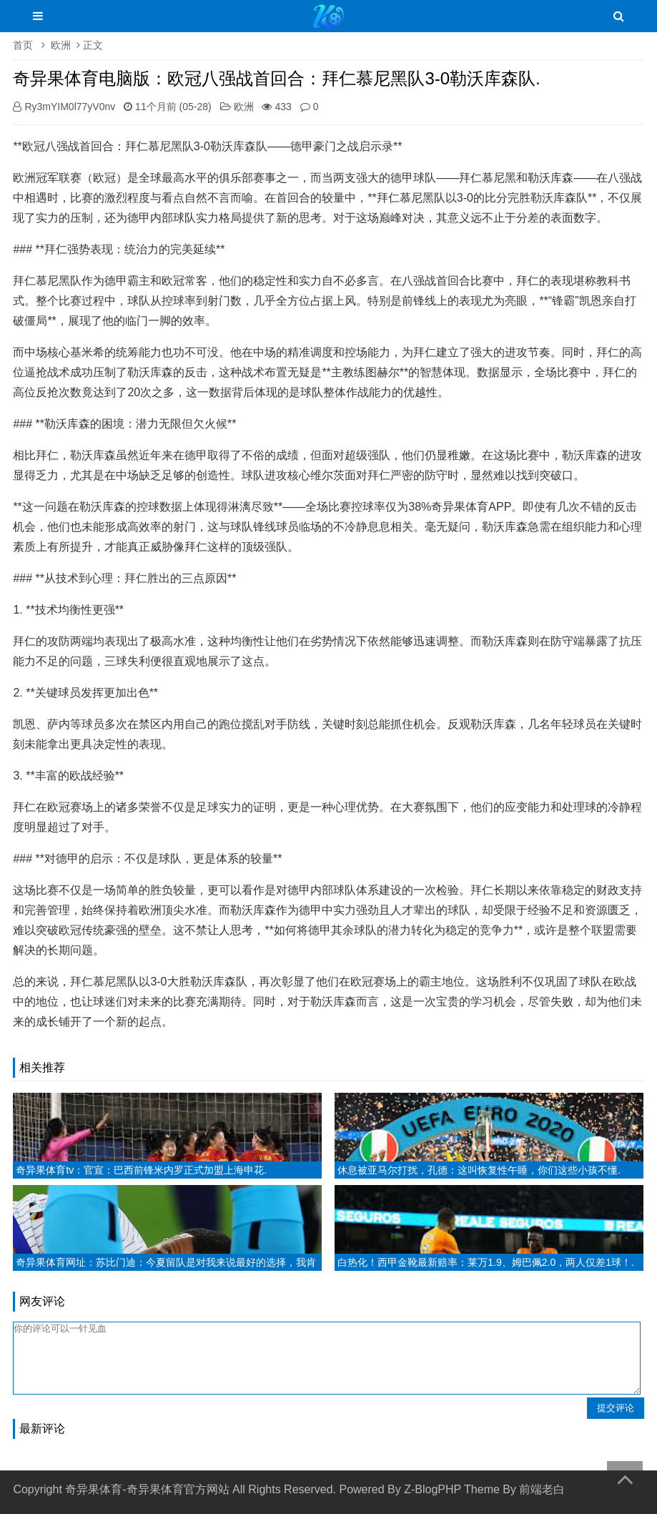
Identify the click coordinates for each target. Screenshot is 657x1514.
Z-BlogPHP (432, 1489)
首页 (23, 45)
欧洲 (61, 45)
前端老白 (542, 1489)
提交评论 (615, 1407)
